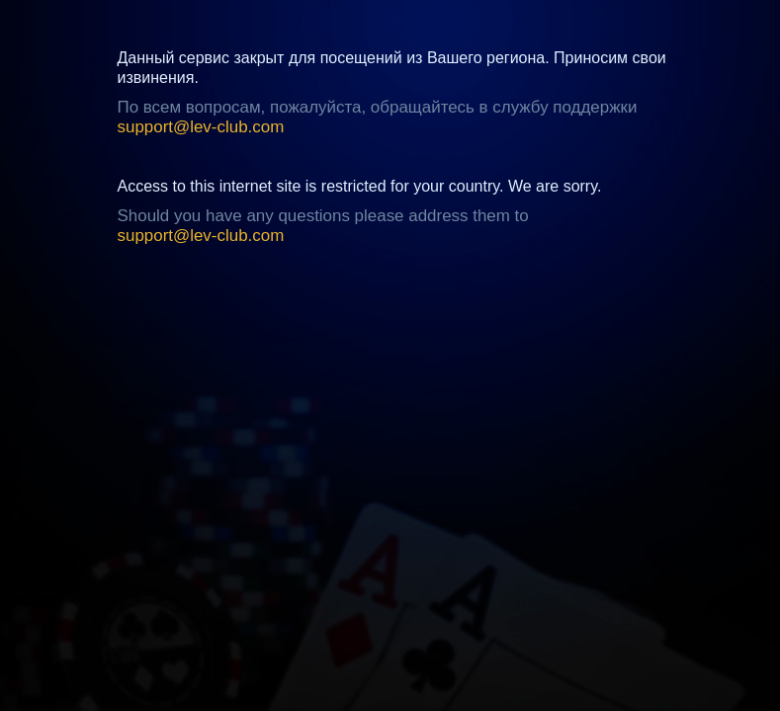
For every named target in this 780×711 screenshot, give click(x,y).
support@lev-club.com (201, 127)
